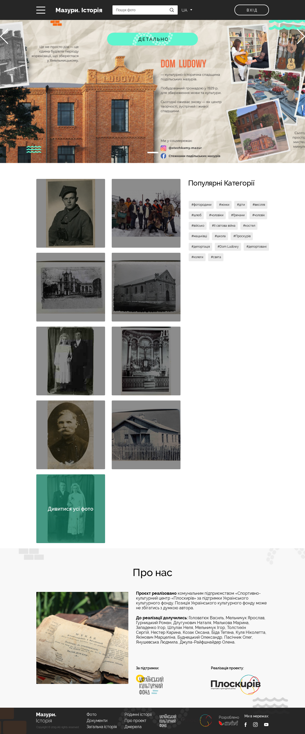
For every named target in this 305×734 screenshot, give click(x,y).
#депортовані (256, 246)
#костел (249, 225)
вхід (252, 10)
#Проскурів (242, 236)
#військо (197, 225)
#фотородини (201, 205)
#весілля (259, 205)
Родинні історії (138, 714)
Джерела (133, 726)
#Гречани (238, 215)
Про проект (135, 720)
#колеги (197, 257)
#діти (241, 205)
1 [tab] (153, 152)
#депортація (200, 246)
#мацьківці (199, 236)
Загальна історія (102, 726)
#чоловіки (216, 215)
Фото (91, 714)
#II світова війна (223, 225)
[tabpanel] (152, 91)
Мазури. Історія (78, 10)
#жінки (224, 205)
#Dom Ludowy (228, 246)
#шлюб (196, 215)
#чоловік (258, 215)
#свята (216, 257)
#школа (220, 236)
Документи (97, 720)
